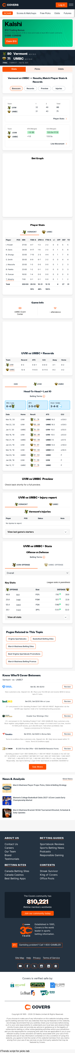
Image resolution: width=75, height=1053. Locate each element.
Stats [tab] (14, 69)
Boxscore (16, 88)
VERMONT (21, 504)
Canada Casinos (14, 874)
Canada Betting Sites (17, 871)
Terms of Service (51, 957)
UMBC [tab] (47, 232)
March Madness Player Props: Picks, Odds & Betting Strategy (40, 785)
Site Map (19, 957)
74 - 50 (36, 429)
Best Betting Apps (15, 878)
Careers (9, 847)
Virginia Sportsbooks (17, 639)
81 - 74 (36, 419)
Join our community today (37, 913)
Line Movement (57, 144)
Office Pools (47, 878)
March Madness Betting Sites (21, 646)
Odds (57, 13)
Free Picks (45, 13)
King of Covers (48, 874)
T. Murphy (10, 279)
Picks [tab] (37, 69)
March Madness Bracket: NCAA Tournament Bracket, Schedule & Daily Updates (41, 811)
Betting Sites (15, 865)
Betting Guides (52, 838)
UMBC (18, 58)
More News (68, 779)
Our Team (10, 851)
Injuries (59, 88)
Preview (44, 88)
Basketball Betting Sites (43, 639)
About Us (12, 838)
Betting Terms (37, 396)
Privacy (37, 957)
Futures (67, 13)
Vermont (20, 53)
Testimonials (12, 858)
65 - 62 (37, 450)
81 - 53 (36, 455)
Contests (47, 865)
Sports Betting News (52, 847)
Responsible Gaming (52, 855)
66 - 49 (37, 435)
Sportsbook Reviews (52, 844)
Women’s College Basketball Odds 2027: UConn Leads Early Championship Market (39, 798)
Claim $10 (11, 41)
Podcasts (45, 851)
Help (28, 957)
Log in (62, 5)
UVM (11, 365)
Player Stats (58, 118)
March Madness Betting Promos (22, 661)
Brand (8, 855)
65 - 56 (37, 440)
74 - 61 (36, 445)
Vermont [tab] (29, 232)
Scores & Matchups (26, 13)
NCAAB (7, 13)
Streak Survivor (49, 871)
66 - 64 (37, 424)
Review (67, 687)
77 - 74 (36, 465)
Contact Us (11, 844)
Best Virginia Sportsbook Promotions (24, 654)
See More (37, 766)
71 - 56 (36, 460)
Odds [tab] (61, 69)
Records (30, 88)
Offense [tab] (21, 565)
